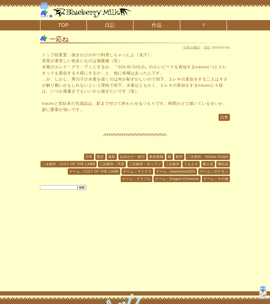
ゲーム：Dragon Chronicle (177, 179)
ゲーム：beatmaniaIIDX (176, 171)
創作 (179, 156)
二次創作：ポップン (145, 164)
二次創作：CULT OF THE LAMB (68, 164)
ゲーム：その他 (215, 179)
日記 (110, 25)
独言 (100, 156)
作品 (157, 25)
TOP (63, 25)
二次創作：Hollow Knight (207, 156)
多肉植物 (156, 156)
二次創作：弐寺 (111, 164)
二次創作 (172, 164)
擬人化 (208, 164)
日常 (224, 117)
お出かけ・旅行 (132, 156)
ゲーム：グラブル (136, 179)
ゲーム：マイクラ (137, 171)
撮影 (111, 156)
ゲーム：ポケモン (214, 171)
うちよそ (191, 164)
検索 (82, 187)
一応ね (54, 39)
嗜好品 (223, 164)
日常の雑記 (191, 47)
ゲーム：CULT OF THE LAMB (94, 171)
